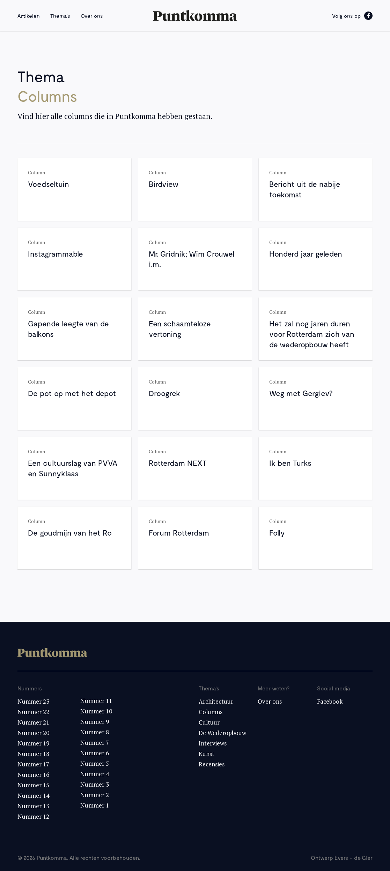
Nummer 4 (94, 774)
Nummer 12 (33, 816)
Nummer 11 (96, 701)
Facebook (330, 701)
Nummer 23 (33, 701)
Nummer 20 (33, 733)
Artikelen (28, 16)
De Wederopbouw (222, 733)
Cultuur (209, 722)
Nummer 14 (33, 796)
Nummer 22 (33, 712)
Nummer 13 (33, 806)
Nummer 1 (94, 805)
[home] (195, 15)
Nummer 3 (94, 784)
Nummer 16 (33, 775)
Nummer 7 (94, 743)
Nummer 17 (33, 764)
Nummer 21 (33, 722)
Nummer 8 (94, 732)
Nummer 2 (94, 795)
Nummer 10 (96, 711)
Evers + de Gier (353, 857)
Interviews (213, 743)
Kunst (206, 754)
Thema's (60, 16)
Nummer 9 (94, 722)
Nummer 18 (33, 754)
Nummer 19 (33, 743)
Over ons (92, 16)
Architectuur (216, 701)
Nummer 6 (94, 753)
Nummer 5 (94, 763)
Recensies (212, 764)
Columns (210, 712)
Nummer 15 (33, 785)
